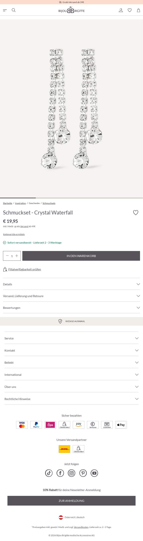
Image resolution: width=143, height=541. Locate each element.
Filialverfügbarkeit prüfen (24, 269)
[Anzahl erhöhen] (16, 256)
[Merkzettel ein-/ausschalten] (135, 212)
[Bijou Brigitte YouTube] (94, 473)
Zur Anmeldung (71, 500)
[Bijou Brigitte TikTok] (49, 473)
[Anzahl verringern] (7, 256)
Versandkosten (81, 527)
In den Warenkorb (81, 256)
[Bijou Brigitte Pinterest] (83, 473)
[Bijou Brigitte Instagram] (71, 473)
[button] (120, 10)
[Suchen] (13, 10)
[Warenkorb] (138, 10)
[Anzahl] (12, 256)
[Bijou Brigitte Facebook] (60, 473)
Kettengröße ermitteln (14, 234)
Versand (24, 226)
